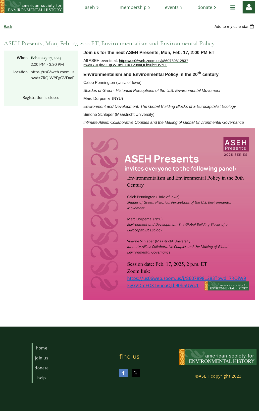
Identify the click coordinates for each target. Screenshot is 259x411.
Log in (249, 7)
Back (8, 26)
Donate (42, 368)
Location (20, 71)
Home (42, 348)
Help (41, 378)
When (22, 57)
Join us (41, 358)
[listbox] (234, 26)
